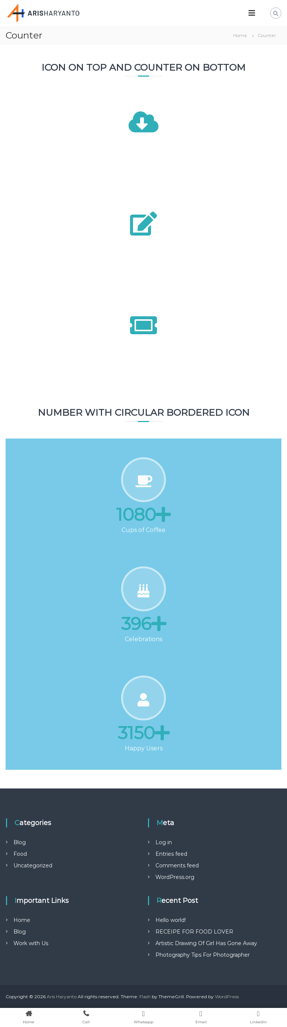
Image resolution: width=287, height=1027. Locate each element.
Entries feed (171, 854)
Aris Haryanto (62, 996)
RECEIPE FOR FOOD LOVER (194, 931)
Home (21, 920)
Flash (145, 996)
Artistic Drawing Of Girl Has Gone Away (206, 943)
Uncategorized (32, 865)
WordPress (227, 996)
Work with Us (30, 943)
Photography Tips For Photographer (202, 954)
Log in (163, 842)
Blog (19, 842)
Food (20, 854)
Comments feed (177, 865)
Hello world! (170, 920)
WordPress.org (174, 877)
